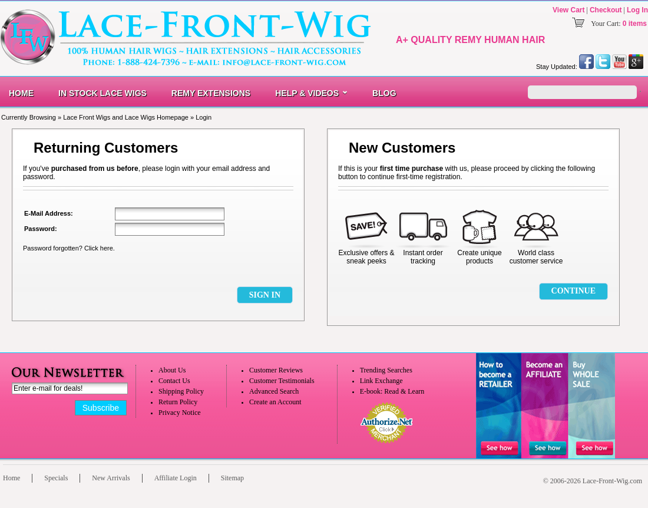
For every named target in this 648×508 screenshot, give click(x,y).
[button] (264, 295)
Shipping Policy (181, 391)
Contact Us (174, 381)
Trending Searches (386, 370)
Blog (384, 93)
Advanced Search (274, 391)
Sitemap (232, 478)
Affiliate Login (175, 478)
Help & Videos (307, 93)
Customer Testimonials (282, 381)
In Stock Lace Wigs (102, 93)
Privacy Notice (179, 412)
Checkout (606, 10)
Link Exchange (381, 381)
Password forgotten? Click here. (69, 248)
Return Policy (177, 402)
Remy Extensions (210, 93)
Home (21, 93)
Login (203, 117)
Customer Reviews (276, 370)
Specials (56, 478)
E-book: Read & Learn (392, 391)
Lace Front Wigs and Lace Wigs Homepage (126, 117)
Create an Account (275, 402)
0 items (635, 23)
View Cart (568, 10)
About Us (172, 370)
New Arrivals (111, 478)
